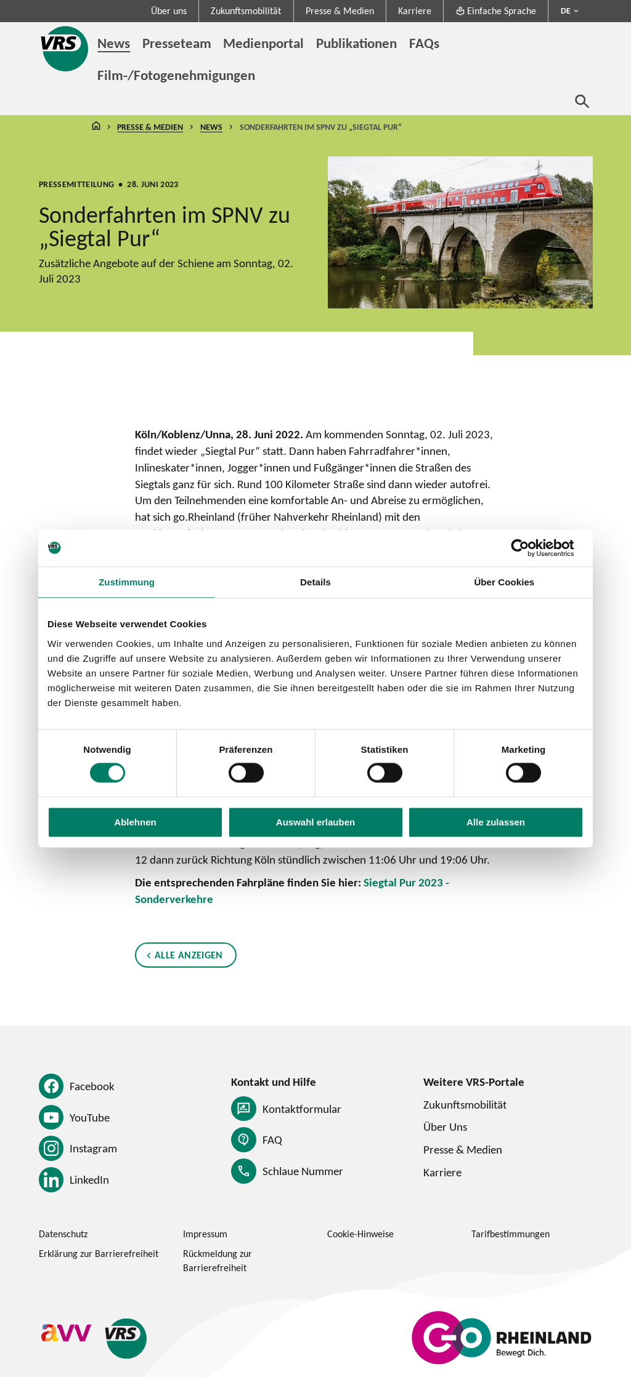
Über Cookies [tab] (504, 582)
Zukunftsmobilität (246, 10)
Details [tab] (315, 582)
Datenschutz (63, 1233)
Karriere (414, 10)
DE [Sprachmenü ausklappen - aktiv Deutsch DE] (566, 10)
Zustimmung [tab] (127, 582)
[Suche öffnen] (582, 101)
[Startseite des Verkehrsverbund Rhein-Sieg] (65, 48)
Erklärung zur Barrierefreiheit (98, 1253)
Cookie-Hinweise (360, 1233)
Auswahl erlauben (315, 822)
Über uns (169, 10)
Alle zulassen (495, 822)
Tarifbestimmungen (510, 1233)
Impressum (205, 1233)
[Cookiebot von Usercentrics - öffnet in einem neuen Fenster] (530, 548)
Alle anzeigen (189, 955)
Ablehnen (135, 822)
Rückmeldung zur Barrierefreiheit (217, 1260)
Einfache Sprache (495, 10)
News (211, 126)
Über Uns (445, 1126)
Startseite (96, 127)
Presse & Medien (340, 10)
